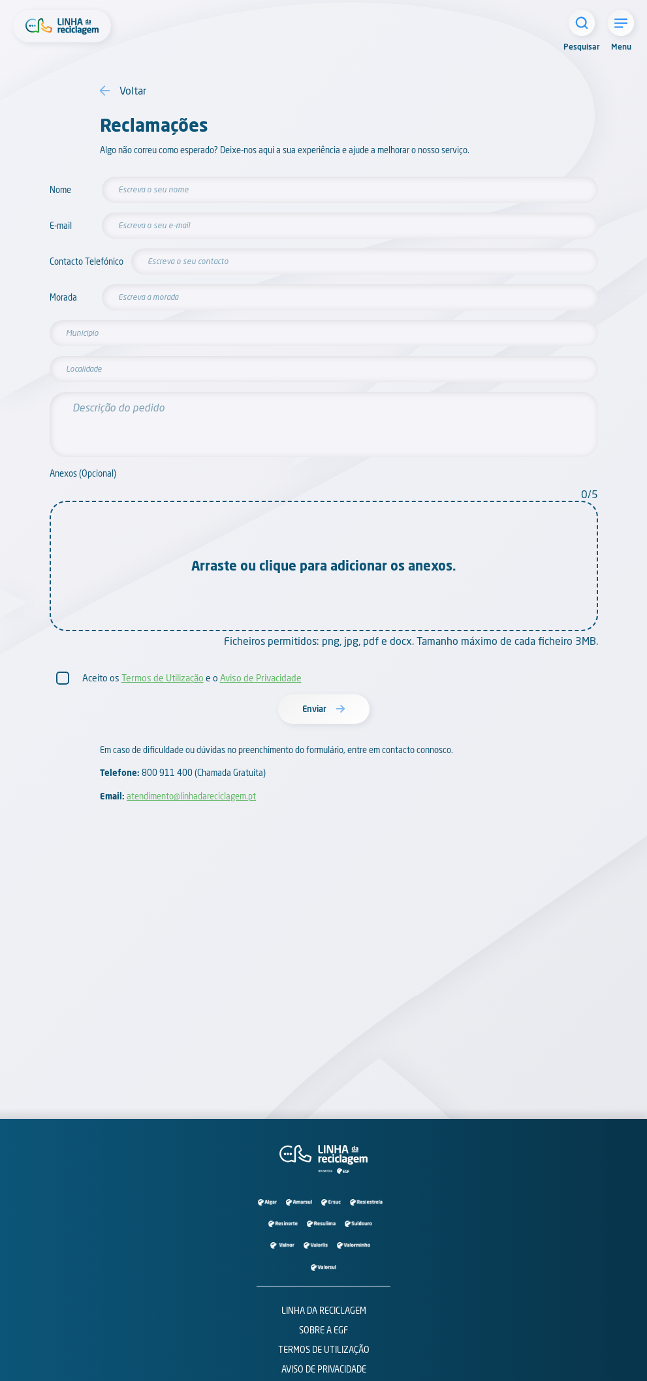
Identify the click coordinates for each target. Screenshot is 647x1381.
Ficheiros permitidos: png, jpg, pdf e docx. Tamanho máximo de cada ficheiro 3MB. (411, 640)
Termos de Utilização (162, 677)
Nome (60, 190)
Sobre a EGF (323, 1330)
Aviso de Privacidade (261, 677)
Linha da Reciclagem (323, 1310)
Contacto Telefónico (81, 262)
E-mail (61, 226)
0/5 (589, 494)
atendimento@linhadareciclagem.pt (191, 796)
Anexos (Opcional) (83, 474)
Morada (63, 298)
